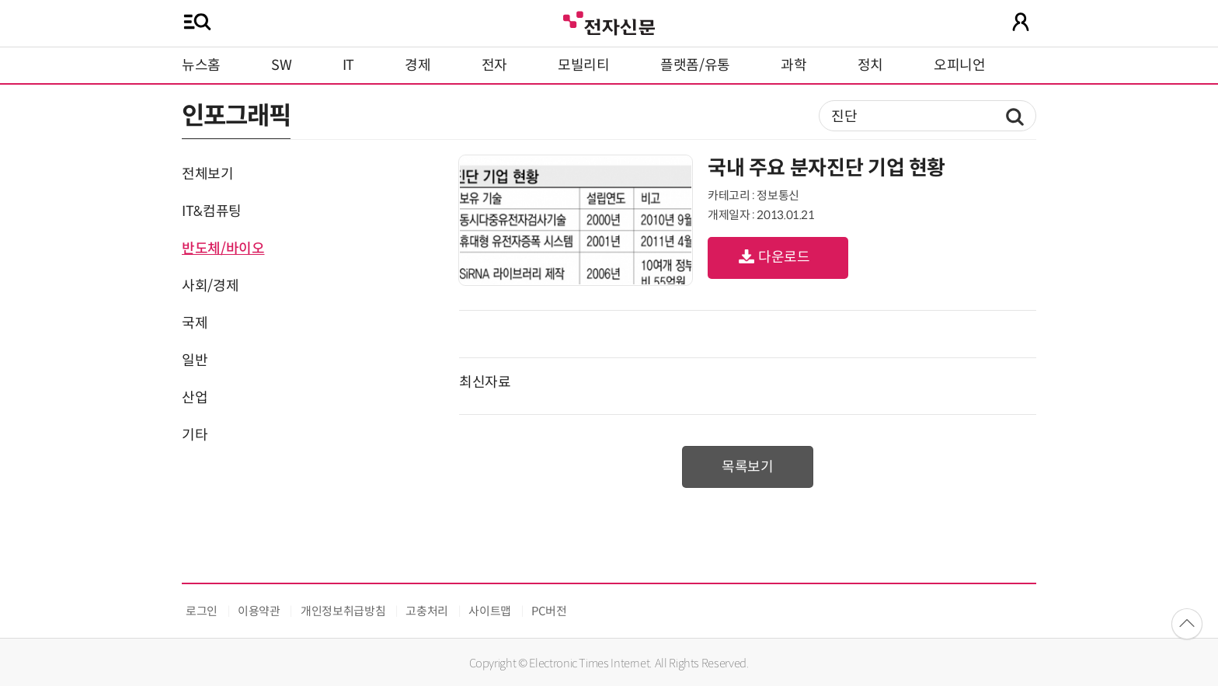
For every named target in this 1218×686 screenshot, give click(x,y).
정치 (870, 65)
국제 (194, 323)
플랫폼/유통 (695, 65)
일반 (194, 360)
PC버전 (549, 611)
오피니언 (960, 65)
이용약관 (259, 611)
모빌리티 (584, 65)
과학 (793, 65)
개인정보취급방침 (343, 611)
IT (348, 65)
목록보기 (748, 466)
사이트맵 (489, 611)
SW (281, 65)
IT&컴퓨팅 (212, 211)
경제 (417, 65)
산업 (194, 397)
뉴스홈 (201, 65)
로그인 (202, 611)
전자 (494, 65)
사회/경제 (210, 285)
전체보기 (208, 174)
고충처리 (426, 611)
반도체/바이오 (223, 248)
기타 (194, 435)
